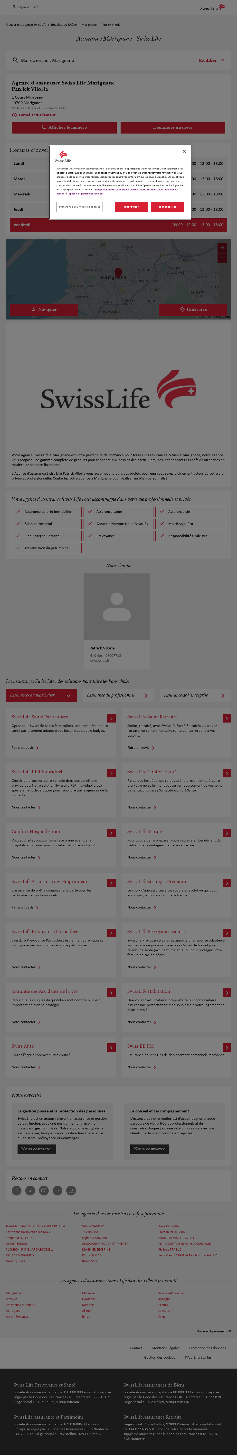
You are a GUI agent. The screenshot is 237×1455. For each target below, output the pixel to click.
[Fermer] (184, 151)
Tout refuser (131, 206)
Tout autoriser (167, 206)
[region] (120, 182)
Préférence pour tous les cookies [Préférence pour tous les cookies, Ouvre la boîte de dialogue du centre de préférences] (79, 206)
